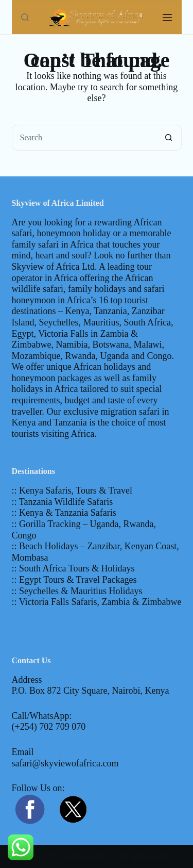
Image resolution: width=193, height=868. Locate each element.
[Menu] (167, 17)
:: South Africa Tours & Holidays (73, 568)
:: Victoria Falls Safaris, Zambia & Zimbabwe (97, 602)
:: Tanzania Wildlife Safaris (62, 502)
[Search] (25, 17)
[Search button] (169, 138)
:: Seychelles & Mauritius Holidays (77, 591)
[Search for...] (84, 138)
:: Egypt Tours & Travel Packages (74, 580)
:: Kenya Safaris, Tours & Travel (72, 490)
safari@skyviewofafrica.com (65, 763)
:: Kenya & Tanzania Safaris (64, 512)
